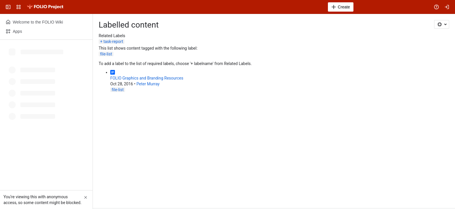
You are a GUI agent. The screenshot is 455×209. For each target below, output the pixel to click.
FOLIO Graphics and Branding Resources (146, 78)
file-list (106, 54)
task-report (113, 41)
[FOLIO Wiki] (45, 7)
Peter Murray (148, 84)
